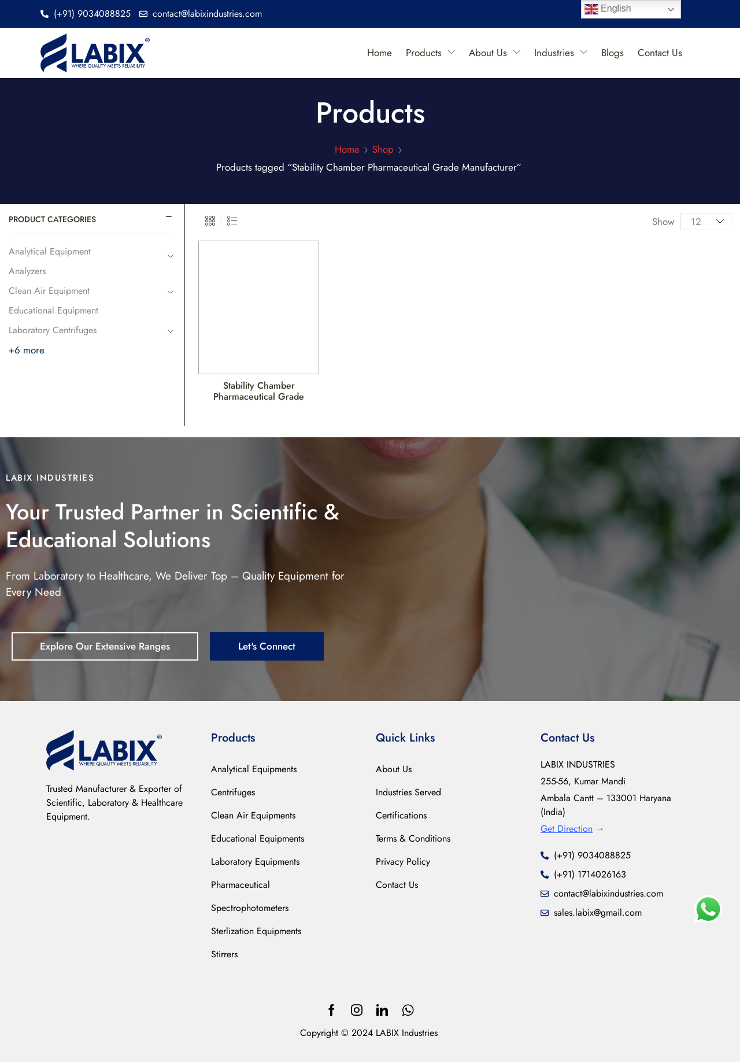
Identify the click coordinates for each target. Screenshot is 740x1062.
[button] (105, 646)
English (607, 9)
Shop (383, 149)
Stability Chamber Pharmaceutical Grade (258, 391)
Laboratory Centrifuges (53, 330)
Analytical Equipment (50, 251)
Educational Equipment (53, 310)
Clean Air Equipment (49, 290)
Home (347, 149)
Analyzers (27, 271)
